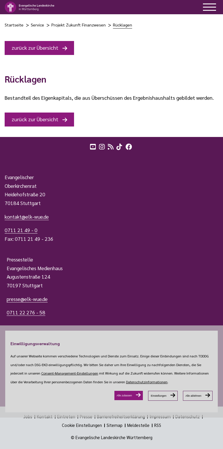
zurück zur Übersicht (35, 47)
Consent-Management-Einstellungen (69, 373)
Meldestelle (138, 425)
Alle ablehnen (194, 395)
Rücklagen (122, 24)
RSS (157, 425)
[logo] (30, 7)
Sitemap (115, 425)
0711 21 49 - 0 (21, 230)
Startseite (14, 24)
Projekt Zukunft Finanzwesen (78, 24)
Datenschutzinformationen (147, 381)
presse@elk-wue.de (27, 299)
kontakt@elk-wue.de (27, 216)
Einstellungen (158, 395)
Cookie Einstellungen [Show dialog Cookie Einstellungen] (82, 425)
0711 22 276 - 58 (26, 312)
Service (37, 24)
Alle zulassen (124, 395)
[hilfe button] (209, 7)
